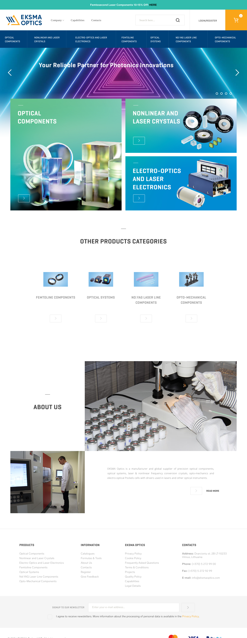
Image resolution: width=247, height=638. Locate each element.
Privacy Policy (133, 553)
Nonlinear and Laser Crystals (47, 39)
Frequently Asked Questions (142, 563)
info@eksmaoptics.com (206, 578)
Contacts (96, 20)
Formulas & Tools (91, 558)
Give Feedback (90, 576)
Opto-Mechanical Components (225, 39)
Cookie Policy (133, 558)
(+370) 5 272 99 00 (204, 564)
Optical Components (12, 39)
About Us (86, 563)
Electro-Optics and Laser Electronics (91, 39)
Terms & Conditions (137, 567)
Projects (130, 572)
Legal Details (133, 586)
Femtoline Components (129, 39)
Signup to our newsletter (68, 607)
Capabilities (77, 20)
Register (86, 572)
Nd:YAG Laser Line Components (186, 39)
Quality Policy (133, 576)
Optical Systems (155, 39)
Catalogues (88, 553)
